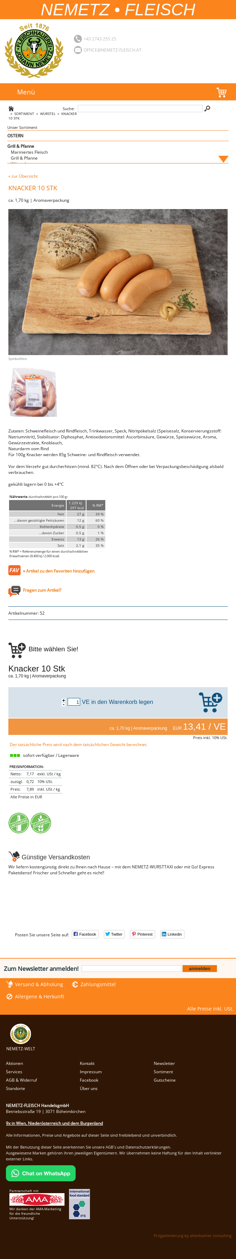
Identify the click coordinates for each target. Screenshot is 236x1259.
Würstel (47, 114)
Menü (26, 92)
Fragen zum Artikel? (42, 590)
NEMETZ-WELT (20, 1046)
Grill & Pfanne (20, 146)
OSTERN (15, 136)
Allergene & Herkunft (39, 996)
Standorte (15, 1088)
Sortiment (24, 114)
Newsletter (164, 1063)
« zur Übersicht (23, 176)
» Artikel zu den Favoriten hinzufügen (58, 571)
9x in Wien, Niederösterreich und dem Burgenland (54, 1123)
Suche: (69, 108)
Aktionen (14, 1063)
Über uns (89, 1088)
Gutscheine (165, 1080)
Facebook (89, 1080)
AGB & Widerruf (21, 1080)
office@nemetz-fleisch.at (113, 50)
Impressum (91, 1072)
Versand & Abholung (39, 984)
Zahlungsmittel (98, 984)
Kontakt (87, 1063)
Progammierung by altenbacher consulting (192, 1235)
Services (14, 1072)
